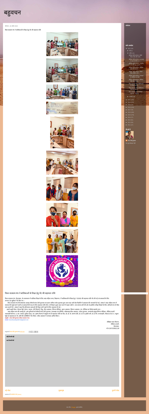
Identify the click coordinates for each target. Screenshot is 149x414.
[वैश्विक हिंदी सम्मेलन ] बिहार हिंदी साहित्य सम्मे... (135, 72)
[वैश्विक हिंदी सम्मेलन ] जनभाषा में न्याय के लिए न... (136, 60)
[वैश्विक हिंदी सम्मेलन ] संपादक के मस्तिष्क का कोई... (136, 76)
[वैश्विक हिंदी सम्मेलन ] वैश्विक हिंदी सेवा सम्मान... (136, 68)
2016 (129, 112)
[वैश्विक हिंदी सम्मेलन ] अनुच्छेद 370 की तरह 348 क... (136, 64)
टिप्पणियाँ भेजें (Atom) (15, 394)
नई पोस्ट (7, 390)
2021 (129, 99)
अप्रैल (130, 53)
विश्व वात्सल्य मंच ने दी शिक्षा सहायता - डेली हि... (135, 92)
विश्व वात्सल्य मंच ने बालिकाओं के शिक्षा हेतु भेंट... (136, 84)
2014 (129, 117)
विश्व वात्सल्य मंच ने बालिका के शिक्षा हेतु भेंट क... (136, 88)
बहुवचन (12, 12)
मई (130, 50)
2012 (129, 122)
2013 (129, 120)
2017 (129, 110)
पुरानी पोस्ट (115, 390)
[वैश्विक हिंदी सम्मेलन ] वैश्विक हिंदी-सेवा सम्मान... (136, 80)
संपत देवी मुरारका (132, 140)
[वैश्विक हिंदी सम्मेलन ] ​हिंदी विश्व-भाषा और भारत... (135, 56)
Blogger (73, 407)
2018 (129, 107)
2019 (129, 104)
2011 (129, 125)
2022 (129, 48)
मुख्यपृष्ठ (61, 390)
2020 (129, 102)
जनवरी (131, 96)
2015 (129, 115)
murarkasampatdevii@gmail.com (18, 320)
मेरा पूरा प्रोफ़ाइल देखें (130, 143)
